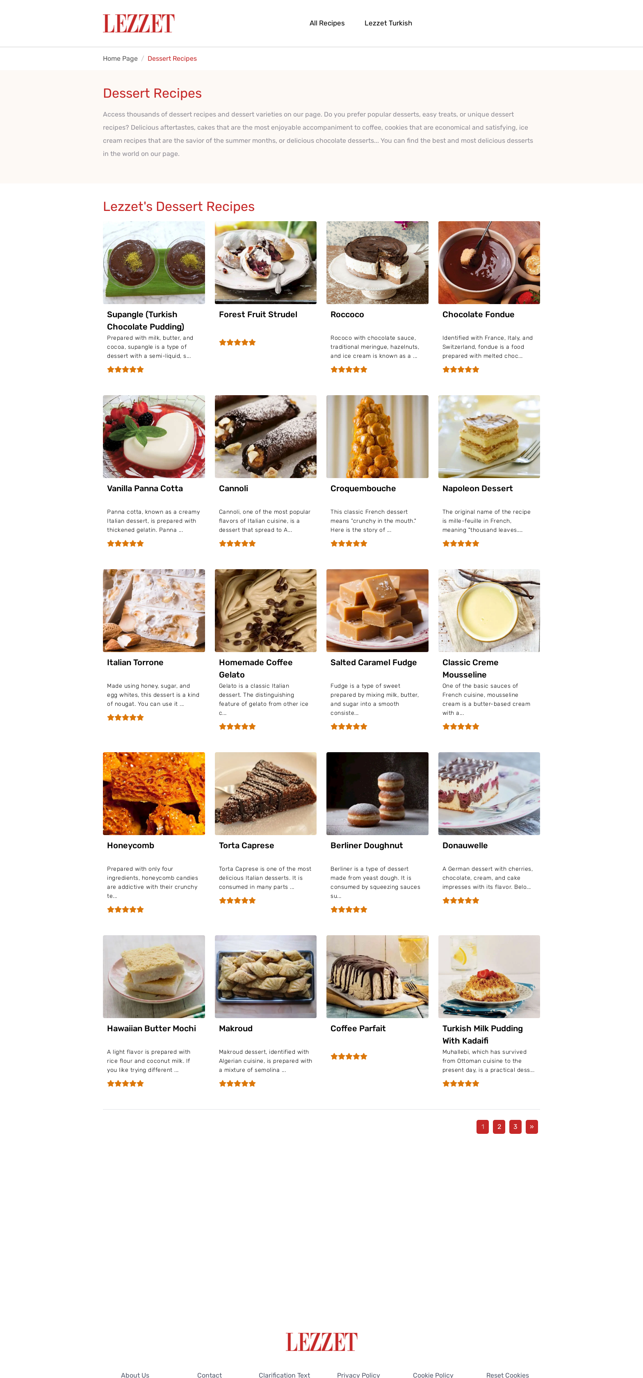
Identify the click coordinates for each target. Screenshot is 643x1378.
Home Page (120, 58)
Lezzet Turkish (388, 23)
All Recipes (327, 23)
